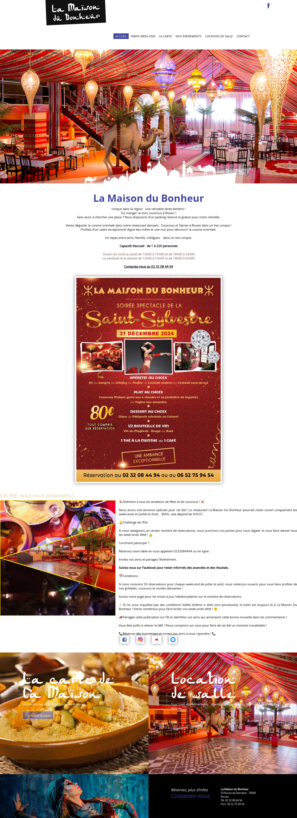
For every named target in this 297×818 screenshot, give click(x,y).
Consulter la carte (38, 693)
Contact (243, 13)
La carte (165, 13)
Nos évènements (189, 13)
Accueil (121, 13)
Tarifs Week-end (143, 13)
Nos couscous (64, 812)
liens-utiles (142, 812)
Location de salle (219, 13)
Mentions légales (107, 812)
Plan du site (126, 812)
